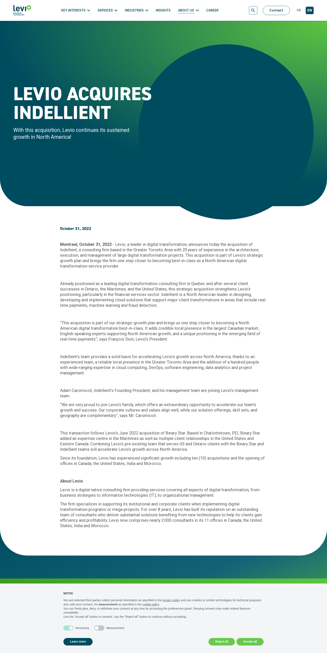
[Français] (298, 10)
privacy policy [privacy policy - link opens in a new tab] (171, 600)
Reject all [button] (221, 641)
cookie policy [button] (150, 604)
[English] (310, 10)
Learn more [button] (78, 641)
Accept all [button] (250, 641)
